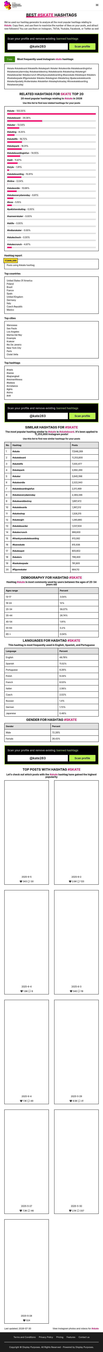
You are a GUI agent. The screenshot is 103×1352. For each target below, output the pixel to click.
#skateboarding (15, 174)
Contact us (84, 1337)
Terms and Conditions (24, 1337)
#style (10, 167)
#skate (10, 110)
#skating (11, 132)
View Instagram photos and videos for (76, 1328)
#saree (10, 373)
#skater (11, 125)
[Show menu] (97, 5)
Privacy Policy (46, 1337)
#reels (10, 369)
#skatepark (13, 146)
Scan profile (82, 46)
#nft (9, 395)
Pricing (59, 1337)
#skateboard (14, 117)
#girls (9, 389)
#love (10, 202)
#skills (10, 223)
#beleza (11, 382)
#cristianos (12, 386)
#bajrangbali (13, 376)
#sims (10, 392)
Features (71, 1337)
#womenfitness (14, 379)
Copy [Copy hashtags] (9, 59)
